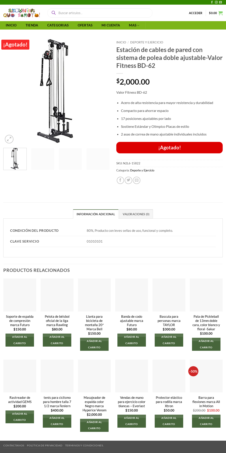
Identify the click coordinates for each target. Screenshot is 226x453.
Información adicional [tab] (96, 214)
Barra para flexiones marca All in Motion (206, 402)
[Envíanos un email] (220, 2)
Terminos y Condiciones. (84, 445)
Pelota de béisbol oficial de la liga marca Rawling (57, 321)
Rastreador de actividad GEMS (20, 400)
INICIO (11, 25)
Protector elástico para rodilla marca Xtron (169, 402)
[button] (196, 13)
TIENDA (32, 25)
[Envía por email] (136, 180)
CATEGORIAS (58, 25)
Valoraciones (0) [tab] (136, 214)
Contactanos (13, 445)
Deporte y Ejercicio (146, 42)
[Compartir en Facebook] (120, 180)
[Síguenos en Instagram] (216, 2)
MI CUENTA (111, 25)
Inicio (121, 42)
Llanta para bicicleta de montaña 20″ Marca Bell (94, 323)
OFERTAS (85, 25)
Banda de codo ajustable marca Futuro (131, 321)
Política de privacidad (44, 445)
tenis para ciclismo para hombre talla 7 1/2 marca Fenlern (57, 402)
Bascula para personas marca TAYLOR (169, 321)
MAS (134, 25)
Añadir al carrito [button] (19, 340)
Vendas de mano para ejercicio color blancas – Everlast (131, 402)
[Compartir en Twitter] (128, 180)
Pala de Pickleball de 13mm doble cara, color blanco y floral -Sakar (206, 323)
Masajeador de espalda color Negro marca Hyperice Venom (94, 404)
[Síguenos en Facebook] (212, 2)
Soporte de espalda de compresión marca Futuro (20, 321)
